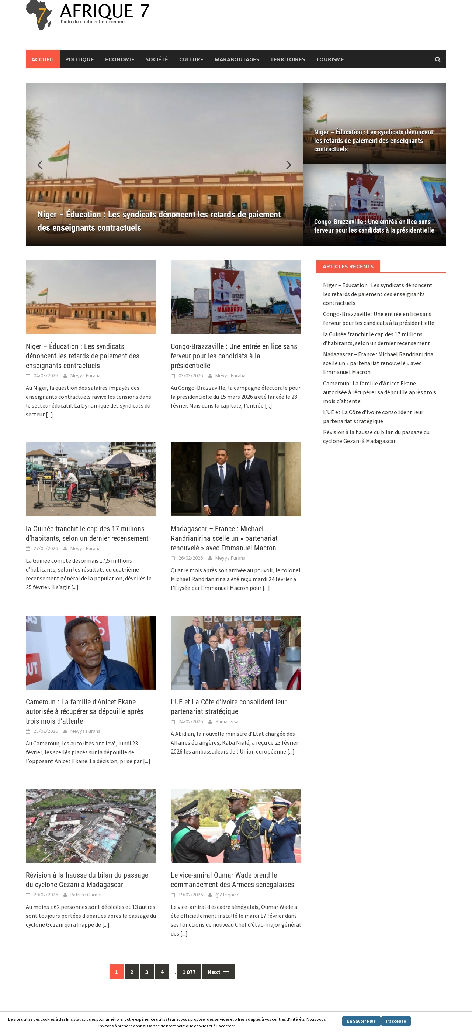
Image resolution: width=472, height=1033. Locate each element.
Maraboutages (237, 59)
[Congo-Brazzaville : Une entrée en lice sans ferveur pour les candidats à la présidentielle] (374, 205)
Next (218, 971)
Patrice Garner (86, 894)
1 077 (189, 971)
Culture (191, 59)
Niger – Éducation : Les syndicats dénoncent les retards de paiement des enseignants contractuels (373, 140)
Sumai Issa (227, 721)
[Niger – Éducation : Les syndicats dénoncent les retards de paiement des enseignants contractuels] (164, 164)
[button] (284, 164)
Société (157, 59)
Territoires (287, 59)
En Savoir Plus (361, 1021)
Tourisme (330, 59)
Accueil (42, 59)
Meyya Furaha (85, 375)
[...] (49, 414)
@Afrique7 (227, 894)
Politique (79, 59)
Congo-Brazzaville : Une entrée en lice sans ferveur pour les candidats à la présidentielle (374, 226)
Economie (120, 59)
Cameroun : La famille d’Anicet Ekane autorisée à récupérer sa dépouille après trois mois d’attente (84, 711)
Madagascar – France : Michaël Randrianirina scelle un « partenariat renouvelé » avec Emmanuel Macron (224, 538)
